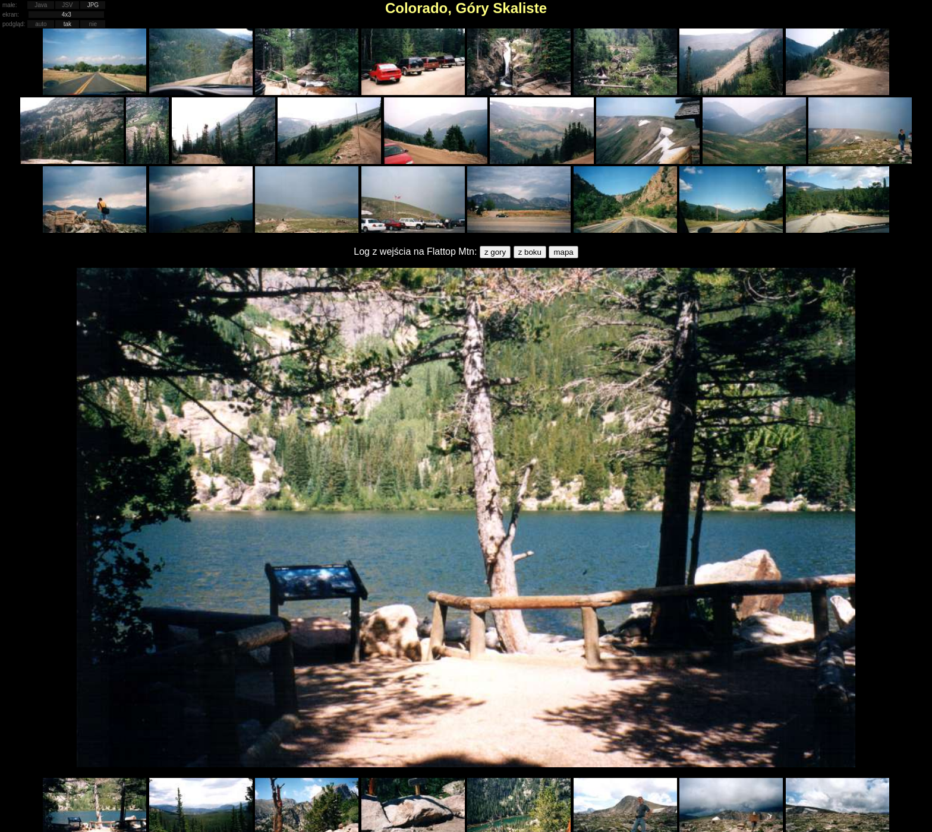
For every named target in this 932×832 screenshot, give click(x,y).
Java (40, 5)
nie (93, 24)
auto (40, 24)
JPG (93, 5)
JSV (67, 5)
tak (67, 24)
